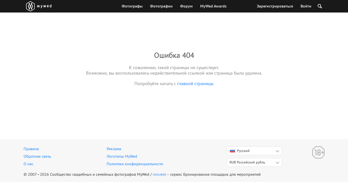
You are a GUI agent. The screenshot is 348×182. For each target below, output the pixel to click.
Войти (306, 6)
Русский (240, 150)
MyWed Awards (213, 6)
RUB (247, 162)
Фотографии (161, 6)
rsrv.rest (159, 174)
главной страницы (195, 83)
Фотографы (132, 6)
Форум (186, 6)
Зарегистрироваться (275, 6)
